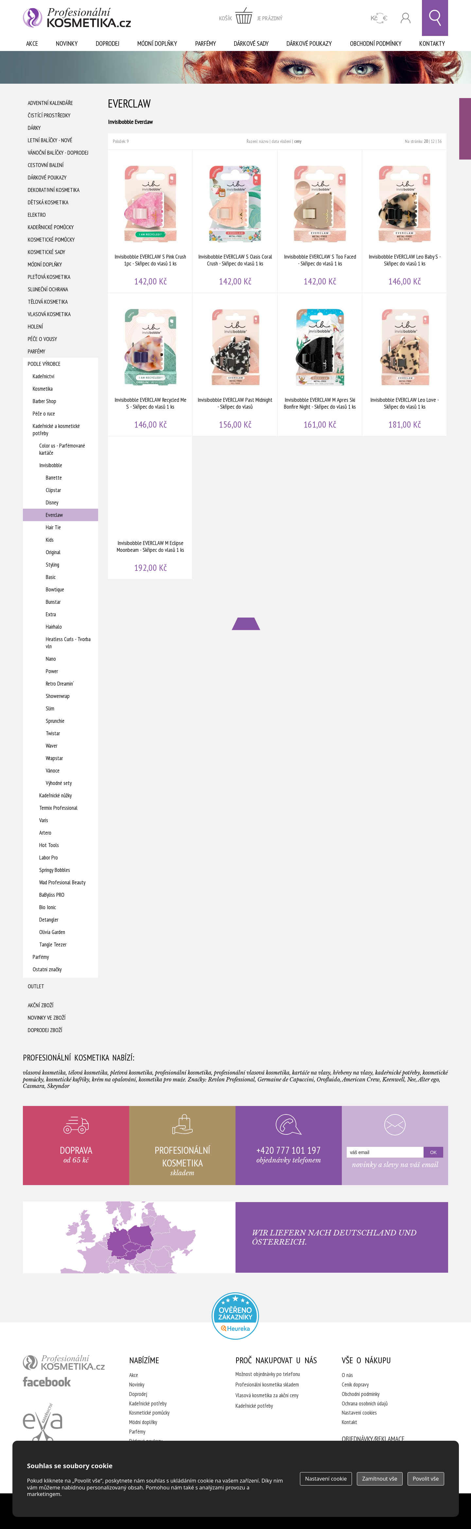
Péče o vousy (42, 339)
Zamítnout (379, 1478)
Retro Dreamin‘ (60, 683)
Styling (52, 564)
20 (426, 141)
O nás (347, 1375)
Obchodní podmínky (375, 43)
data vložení (281, 141)
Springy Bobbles (54, 870)
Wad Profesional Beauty (62, 882)
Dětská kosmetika (48, 202)
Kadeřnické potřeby (147, 1403)
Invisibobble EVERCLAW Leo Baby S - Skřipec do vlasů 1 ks (404, 221)
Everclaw (54, 514)
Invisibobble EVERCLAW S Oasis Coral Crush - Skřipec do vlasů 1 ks (235, 221)
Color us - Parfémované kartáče (62, 449)
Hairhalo (54, 626)
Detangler (48, 919)
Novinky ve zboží (46, 1017)
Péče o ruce (44, 413)
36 (440, 141)
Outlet (36, 986)
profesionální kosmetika (64, 1362)
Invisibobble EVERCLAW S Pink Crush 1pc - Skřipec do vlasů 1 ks (150, 221)
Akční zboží (40, 1005)
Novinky (67, 43)
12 (433, 141)
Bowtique (55, 589)
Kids (50, 539)
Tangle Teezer (52, 944)
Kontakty (432, 43)
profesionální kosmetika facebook (47, 1381)
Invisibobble (50, 465)
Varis (43, 820)
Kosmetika (43, 388)
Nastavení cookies (359, 1412)
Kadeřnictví (43, 376)
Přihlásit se (405, 18)
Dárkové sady (251, 43)
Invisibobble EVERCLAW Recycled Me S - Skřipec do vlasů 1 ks (150, 364)
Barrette (54, 477)
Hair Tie (53, 527)
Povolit (426, 1478)
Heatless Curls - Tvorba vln (68, 643)
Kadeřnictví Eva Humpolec (42, 1424)
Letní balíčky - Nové (50, 140)
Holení (35, 326)
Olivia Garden (52, 932)
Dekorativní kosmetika (53, 190)
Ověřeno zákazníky (465, 129)
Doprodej (107, 43)
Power (52, 671)
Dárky (34, 127)
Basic (51, 577)
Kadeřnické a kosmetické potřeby (56, 429)
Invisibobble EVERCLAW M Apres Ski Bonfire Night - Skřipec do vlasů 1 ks (320, 364)
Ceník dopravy (355, 1384)
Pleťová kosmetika (49, 276)
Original (53, 552)
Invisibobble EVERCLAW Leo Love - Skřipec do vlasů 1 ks (404, 364)
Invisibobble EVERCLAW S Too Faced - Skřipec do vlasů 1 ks (320, 221)
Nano (51, 658)
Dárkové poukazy (309, 43)
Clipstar (53, 490)
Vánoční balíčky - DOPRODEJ (58, 152)
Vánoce (53, 770)
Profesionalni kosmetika (235, 1316)
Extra (51, 614)
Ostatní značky (47, 969)
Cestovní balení (45, 165)
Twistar (53, 733)
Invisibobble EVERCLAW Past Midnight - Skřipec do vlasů (235, 364)
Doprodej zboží (45, 1030)
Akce (32, 43)
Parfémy (205, 43)
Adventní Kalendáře (50, 103)
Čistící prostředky (49, 115)
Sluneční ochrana (48, 289)
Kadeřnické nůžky (55, 795)
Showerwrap (58, 696)
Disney (52, 502)
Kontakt (349, 1422)
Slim (50, 708)
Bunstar (53, 601)
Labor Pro (48, 857)
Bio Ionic (47, 907)
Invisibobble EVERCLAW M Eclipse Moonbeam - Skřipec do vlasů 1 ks (150, 507)
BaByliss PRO (51, 894)
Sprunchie (55, 720)
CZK (379, 18)
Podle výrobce (44, 363)
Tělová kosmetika (48, 301)
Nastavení (326, 1478)
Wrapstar (54, 758)
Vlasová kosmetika (49, 314)
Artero (45, 832)
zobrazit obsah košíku (251, 18)
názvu (264, 141)
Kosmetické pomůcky (51, 239)
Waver (51, 745)
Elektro (37, 214)
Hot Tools (49, 845)
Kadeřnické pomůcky (51, 227)
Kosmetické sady (46, 252)
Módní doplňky (157, 43)
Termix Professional (58, 807)
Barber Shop (44, 401)
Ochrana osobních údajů (365, 1403)
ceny (297, 141)
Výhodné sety (59, 783)
